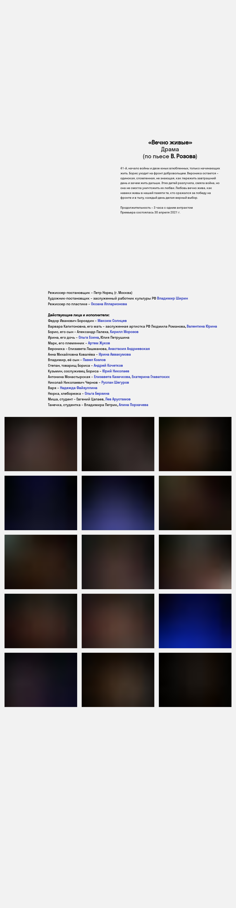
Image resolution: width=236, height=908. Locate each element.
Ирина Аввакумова (115, 354)
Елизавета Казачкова (112, 376)
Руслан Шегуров (115, 382)
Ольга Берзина (97, 393)
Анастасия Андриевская (129, 348)
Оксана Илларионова (109, 304)
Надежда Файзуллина (78, 387)
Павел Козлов (94, 359)
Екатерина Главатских (150, 376)
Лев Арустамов (118, 399)
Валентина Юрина (202, 326)
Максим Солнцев (112, 320)
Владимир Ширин (172, 298)
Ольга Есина (89, 337)
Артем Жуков (99, 343)
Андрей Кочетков (108, 365)
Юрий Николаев (115, 371)
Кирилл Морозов (124, 331)
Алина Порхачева (133, 404)
